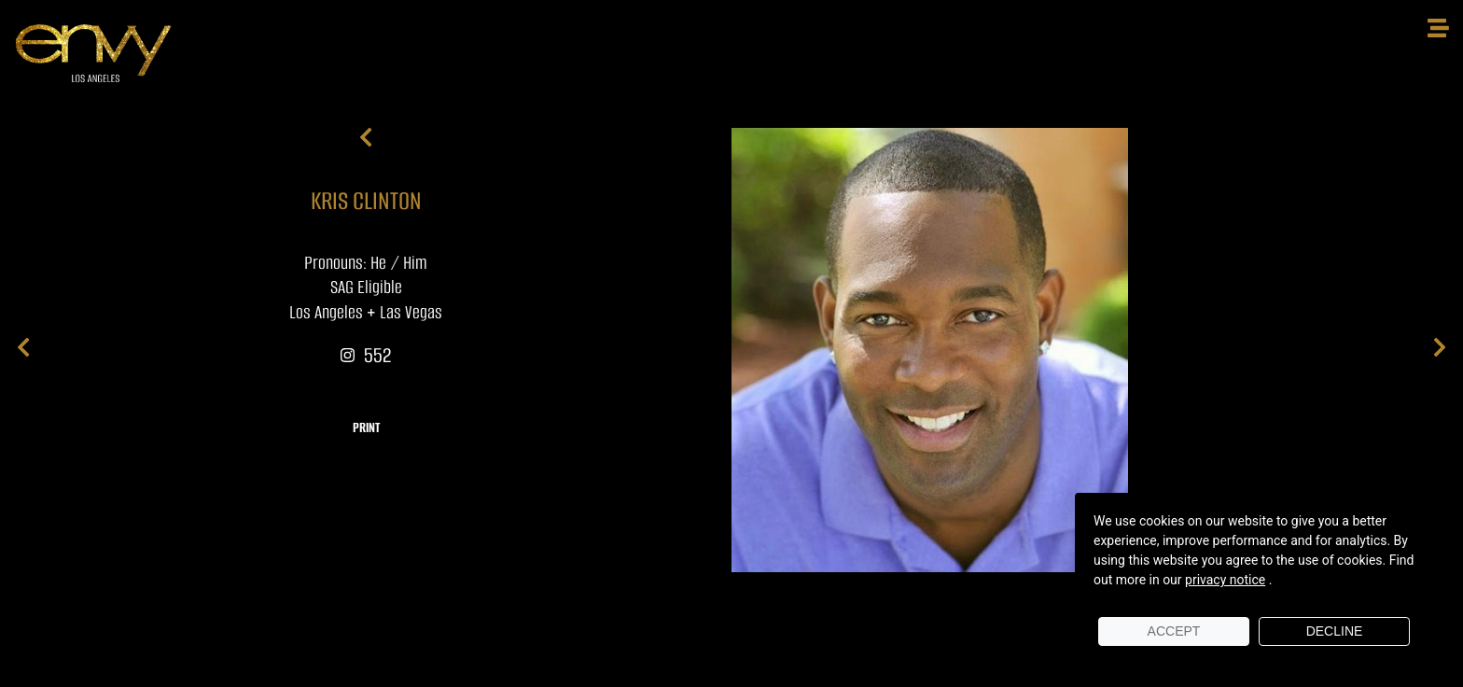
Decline (1334, 631)
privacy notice (1225, 579)
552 (366, 355)
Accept (1174, 631)
